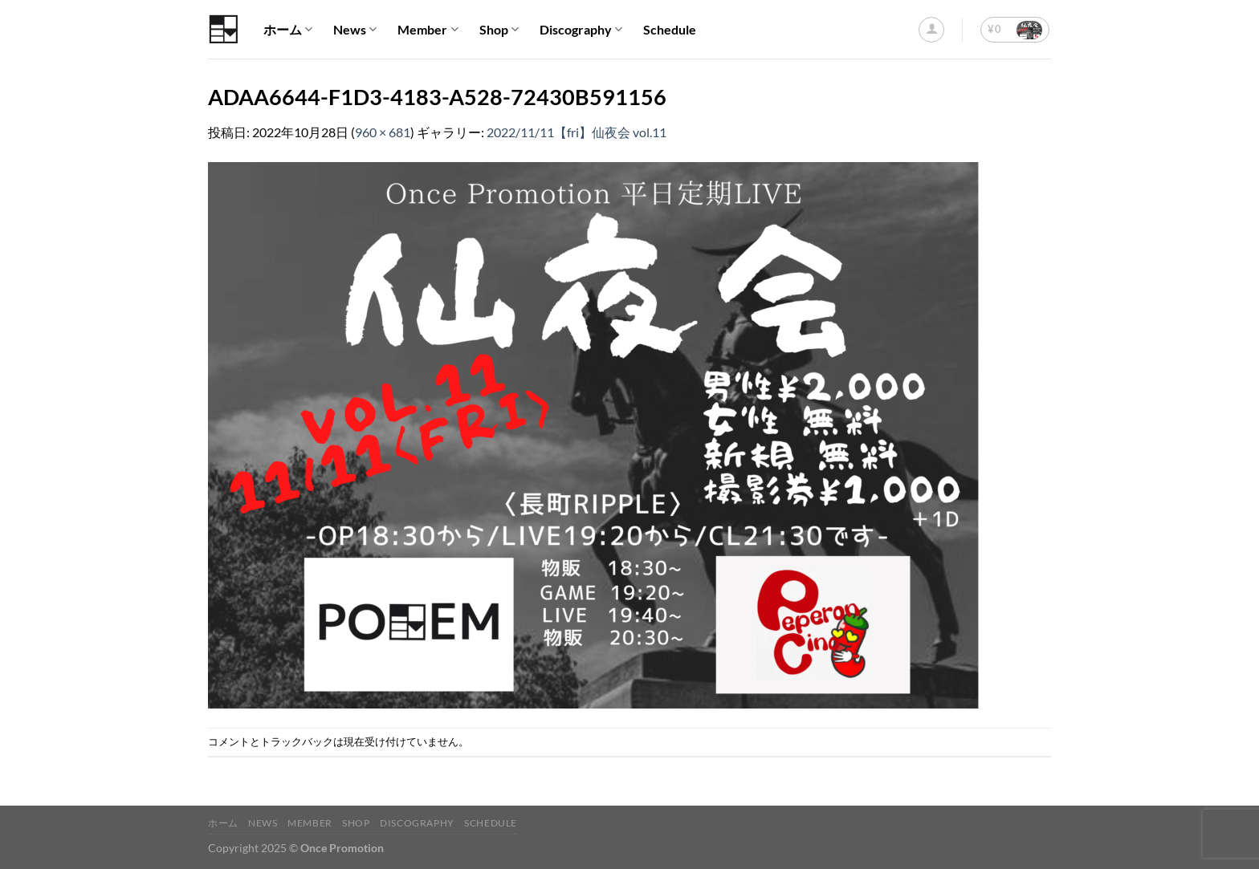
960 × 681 (382, 132)
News (355, 30)
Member (427, 30)
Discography (581, 30)
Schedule (669, 29)
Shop (499, 30)
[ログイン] (931, 30)
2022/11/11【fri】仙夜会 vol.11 (576, 132)
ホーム (287, 30)
